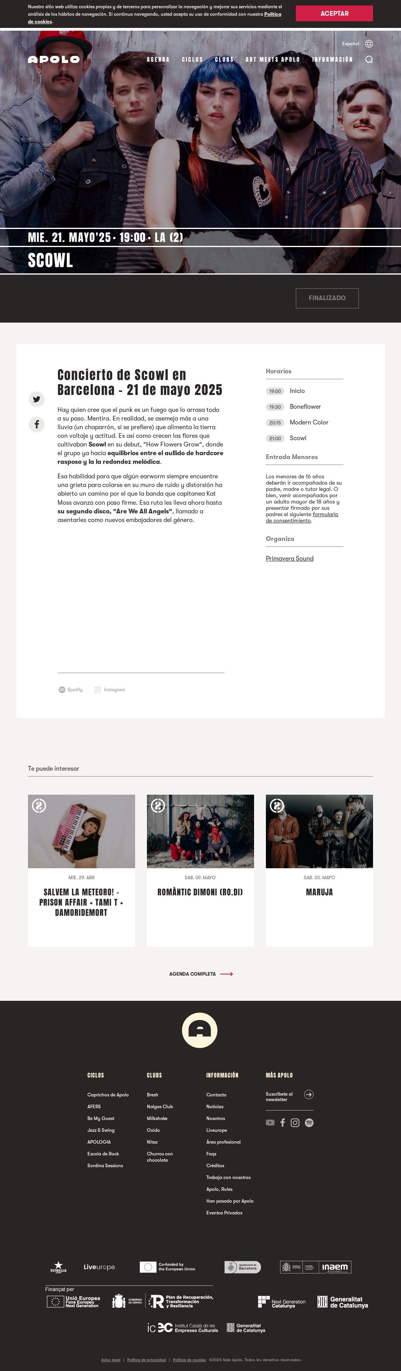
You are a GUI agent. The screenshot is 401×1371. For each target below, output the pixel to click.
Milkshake (157, 1115)
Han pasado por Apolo (230, 1198)
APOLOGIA (99, 1139)
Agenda (158, 57)
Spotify (75, 687)
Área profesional (223, 1139)
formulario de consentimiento (302, 514)
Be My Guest (100, 1115)
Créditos (215, 1163)
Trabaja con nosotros (228, 1174)
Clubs (224, 57)
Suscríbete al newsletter (279, 1094)
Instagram (114, 687)
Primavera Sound (290, 555)
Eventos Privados (224, 1210)
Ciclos (192, 57)
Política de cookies (189, 1357)
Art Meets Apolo (273, 57)
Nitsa (152, 1139)
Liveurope (216, 1127)
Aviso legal (110, 1357)
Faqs (211, 1151)
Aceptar (335, 14)
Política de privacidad (146, 1357)
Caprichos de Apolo (108, 1092)
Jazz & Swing (101, 1127)
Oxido (153, 1127)
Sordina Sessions (105, 1163)
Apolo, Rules (219, 1186)
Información (332, 57)
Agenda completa (200, 971)
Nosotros (215, 1115)
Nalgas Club (160, 1104)
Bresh (152, 1092)
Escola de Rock (103, 1151)
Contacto (216, 1092)
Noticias (214, 1104)
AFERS (94, 1104)
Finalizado (327, 295)
